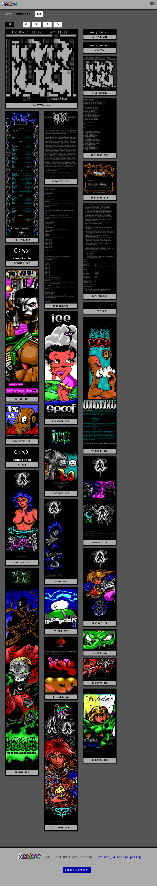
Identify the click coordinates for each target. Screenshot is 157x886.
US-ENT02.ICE (99, 760)
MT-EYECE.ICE (22, 441)
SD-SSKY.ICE (100, 623)
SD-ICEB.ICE (22, 562)
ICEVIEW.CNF (61, 306)
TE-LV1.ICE (22, 772)
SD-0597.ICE (100, 542)
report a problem (76, 869)
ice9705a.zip (41, 105)
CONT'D (99, 50)
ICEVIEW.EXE (22, 263)
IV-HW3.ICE (22, 399)
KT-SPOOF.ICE (60, 421)
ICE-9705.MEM (22, 240)
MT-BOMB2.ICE (99, 451)
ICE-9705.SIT (99, 197)
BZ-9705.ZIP (100, 37)
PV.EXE (22, 464)
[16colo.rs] (9, 4)
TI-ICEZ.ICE (61, 697)
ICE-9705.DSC (99, 155)
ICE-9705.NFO (60, 181)
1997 (8, 13)
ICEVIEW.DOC (100, 296)
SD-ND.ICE (60, 581)
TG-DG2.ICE (99, 653)
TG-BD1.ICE (61, 631)
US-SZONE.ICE (60, 827)
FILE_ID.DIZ (100, 93)
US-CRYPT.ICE (99, 683)
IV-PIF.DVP (99, 311)
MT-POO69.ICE (60, 493)
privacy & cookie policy (120, 857)
